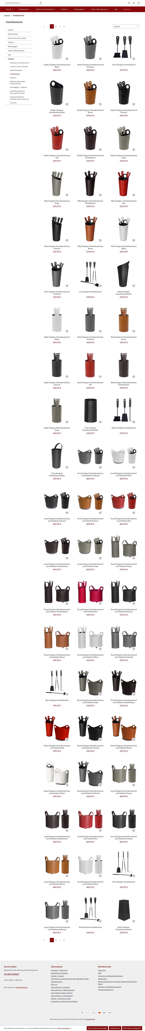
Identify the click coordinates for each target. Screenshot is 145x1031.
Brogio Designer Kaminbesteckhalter (57, 121)
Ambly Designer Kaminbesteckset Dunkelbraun (90, 167)
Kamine (10, 40)
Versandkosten (90, 1019)
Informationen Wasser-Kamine (62, 993)
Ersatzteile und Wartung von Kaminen (64, 1001)
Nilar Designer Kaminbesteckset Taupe (57, 212)
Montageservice (56, 982)
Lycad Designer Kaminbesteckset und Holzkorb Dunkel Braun (57, 847)
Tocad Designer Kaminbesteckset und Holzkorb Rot (90, 620)
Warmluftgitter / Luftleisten (18, 97)
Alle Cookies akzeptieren (132, 1028)
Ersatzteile (13, 113)
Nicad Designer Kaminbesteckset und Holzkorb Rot (57, 757)
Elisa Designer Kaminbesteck (90, 937)
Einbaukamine (13, 44)
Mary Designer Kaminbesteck (57, 710)
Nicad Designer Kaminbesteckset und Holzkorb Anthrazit (90, 802)
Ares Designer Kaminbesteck (123, 892)
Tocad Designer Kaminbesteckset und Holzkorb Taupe (124, 575)
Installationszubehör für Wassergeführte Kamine (17, 102)
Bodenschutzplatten (16, 80)
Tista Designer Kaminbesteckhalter (90, 439)
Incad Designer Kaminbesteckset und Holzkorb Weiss (124, 484)
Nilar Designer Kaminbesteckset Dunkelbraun (90, 212)
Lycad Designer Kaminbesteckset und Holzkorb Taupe (124, 802)
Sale (9, 65)
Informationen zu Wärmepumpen (62, 990)
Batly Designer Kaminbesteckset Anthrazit (90, 348)
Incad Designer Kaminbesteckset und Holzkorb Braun (90, 530)
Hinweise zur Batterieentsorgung (109, 987)
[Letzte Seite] (64, 36)
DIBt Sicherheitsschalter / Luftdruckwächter (18, 93)
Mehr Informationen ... (64, 1028)
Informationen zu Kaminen (60, 987)
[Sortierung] (126, 37)
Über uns (54, 984)
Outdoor (11, 52)
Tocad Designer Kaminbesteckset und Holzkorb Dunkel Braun (57, 620)
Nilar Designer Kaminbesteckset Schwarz (57, 257)
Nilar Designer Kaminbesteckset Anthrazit (57, 303)
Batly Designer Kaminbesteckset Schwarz (57, 394)
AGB (99, 973)
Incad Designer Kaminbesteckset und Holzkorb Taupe (90, 575)
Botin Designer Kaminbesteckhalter (124, 938)
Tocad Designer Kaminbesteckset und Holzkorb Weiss (90, 666)
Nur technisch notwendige (97, 1028)
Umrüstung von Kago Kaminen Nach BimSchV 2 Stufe (70, 979)
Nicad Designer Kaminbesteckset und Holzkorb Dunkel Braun (124, 711)
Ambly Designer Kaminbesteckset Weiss (57, 76)
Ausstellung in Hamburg (59, 973)
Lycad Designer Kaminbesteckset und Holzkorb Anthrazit (57, 938)
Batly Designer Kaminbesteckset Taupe (57, 439)
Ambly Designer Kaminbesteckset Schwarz (123, 121)
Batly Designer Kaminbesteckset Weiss (57, 348)
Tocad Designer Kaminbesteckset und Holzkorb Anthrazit (124, 666)
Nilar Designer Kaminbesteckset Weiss (124, 257)
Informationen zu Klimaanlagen (62, 996)
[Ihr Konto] (133, 8)
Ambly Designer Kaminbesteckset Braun (90, 121)
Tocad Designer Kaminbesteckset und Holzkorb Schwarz (124, 620)
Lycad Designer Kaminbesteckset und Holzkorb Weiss (90, 893)
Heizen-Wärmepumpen (16, 61)
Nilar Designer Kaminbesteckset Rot (124, 212)
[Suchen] (30, 8)
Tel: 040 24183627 (11, 974)
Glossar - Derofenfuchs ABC (61, 998)
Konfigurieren (115, 1028)
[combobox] (16, 8)
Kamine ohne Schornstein (17, 48)
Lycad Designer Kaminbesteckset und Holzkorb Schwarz (124, 847)
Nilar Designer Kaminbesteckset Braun (90, 257)
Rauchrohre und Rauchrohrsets (19, 73)
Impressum (102, 970)
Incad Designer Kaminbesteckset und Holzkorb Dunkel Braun (57, 575)
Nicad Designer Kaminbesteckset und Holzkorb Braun (124, 757)
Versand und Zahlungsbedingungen (110, 976)
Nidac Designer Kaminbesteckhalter (124, 303)
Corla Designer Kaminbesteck (124, 75)
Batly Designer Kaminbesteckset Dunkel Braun (124, 394)
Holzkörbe (13, 88)
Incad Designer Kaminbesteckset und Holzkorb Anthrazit (90, 484)
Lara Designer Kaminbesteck (90, 302)
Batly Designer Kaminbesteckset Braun (124, 348)
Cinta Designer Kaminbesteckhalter (57, 484)
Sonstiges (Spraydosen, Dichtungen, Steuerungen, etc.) (19, 108)
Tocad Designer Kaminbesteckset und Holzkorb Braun (57, 666)
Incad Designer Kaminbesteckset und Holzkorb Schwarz (57, 530)
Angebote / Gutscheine (59, 970)
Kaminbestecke (15, 84)
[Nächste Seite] (60, 36)
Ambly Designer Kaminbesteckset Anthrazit (90, 76)
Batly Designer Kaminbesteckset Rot (90, 394)
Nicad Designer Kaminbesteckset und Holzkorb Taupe (90, 711)
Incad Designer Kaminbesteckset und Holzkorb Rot (124, 530)
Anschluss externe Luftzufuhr (19, 77)
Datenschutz (102, 979)
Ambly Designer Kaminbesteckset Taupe (123, 167)
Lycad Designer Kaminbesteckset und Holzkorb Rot (90, 847)
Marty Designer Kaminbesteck (124, 438)
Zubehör (11, 69)
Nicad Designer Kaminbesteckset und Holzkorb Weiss (57, 802)
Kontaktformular (21, 987)
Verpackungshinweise (105, 990)
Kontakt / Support (57, 976)
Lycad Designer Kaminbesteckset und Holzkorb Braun (57, 893)
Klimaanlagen (13, 57)
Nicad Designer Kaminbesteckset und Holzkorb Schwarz (90, 757)
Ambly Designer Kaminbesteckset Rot (57, 167)
